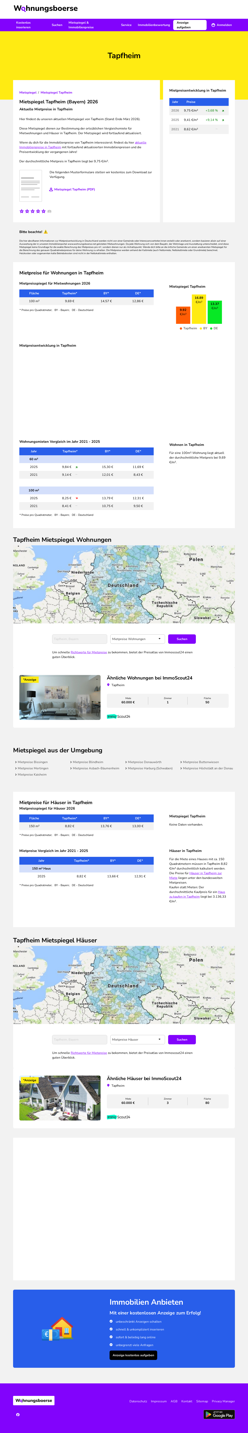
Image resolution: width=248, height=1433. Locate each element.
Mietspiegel (28, 92)
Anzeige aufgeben (184, 25)
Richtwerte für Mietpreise (89, 652)
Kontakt (186, 1401)
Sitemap (202, 1401)
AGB (174, 1401)
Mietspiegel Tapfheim (56, 92)
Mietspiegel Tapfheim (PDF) (74, 189)
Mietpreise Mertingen (33, 768)
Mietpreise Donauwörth (144, 762)
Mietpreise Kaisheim (32, 774)
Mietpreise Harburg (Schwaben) (150, 768)
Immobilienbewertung (154, 25)
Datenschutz (138, 1401)
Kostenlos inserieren (23, 25)
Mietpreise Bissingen (33, 762)
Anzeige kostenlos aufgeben (133, 1355)
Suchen (57, 25)
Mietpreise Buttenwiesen (201, 762)
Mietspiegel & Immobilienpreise (81, 25)
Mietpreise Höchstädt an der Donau (208, 768)
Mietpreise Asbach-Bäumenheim (96, 768)
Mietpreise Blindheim (88, 762)
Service (126, 25)
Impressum (159, 1401)
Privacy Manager (223, 1401)
